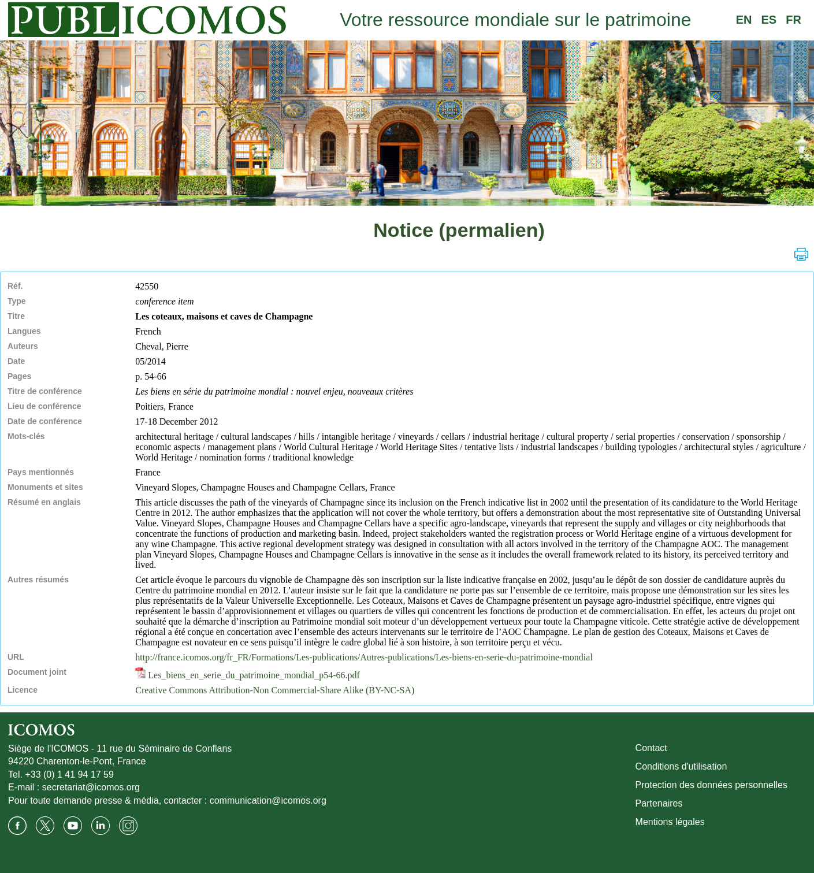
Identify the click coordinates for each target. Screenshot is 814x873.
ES (769, 19)
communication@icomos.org (268, 800)
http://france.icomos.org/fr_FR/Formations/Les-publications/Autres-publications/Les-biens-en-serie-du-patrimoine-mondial (364, 657)
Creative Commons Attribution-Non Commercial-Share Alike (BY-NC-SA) (274, 690)
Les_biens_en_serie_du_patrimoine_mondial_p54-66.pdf (247, 675)
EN (744, 19)
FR (793, 19)
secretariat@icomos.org (91, 787)
